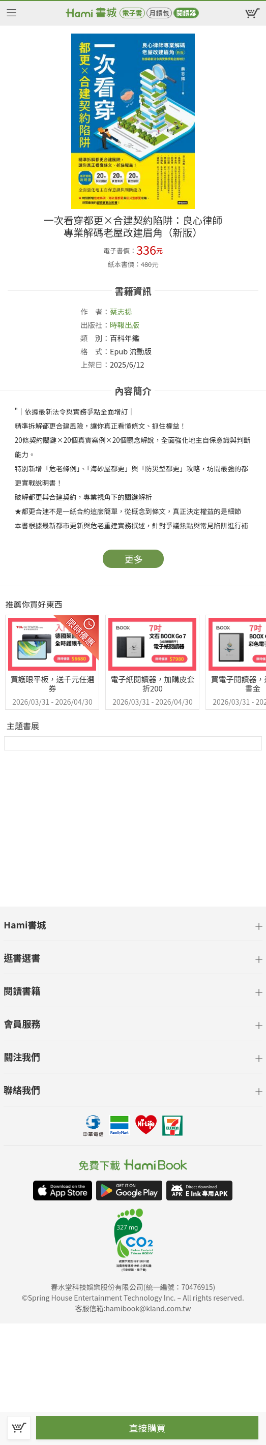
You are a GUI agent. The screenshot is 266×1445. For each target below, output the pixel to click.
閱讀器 (186, 13)
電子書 (132, 13)
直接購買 (147, 1427)
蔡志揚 (121, 311)
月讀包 (159, 13)
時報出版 (124, 324)
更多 (134, 558)
